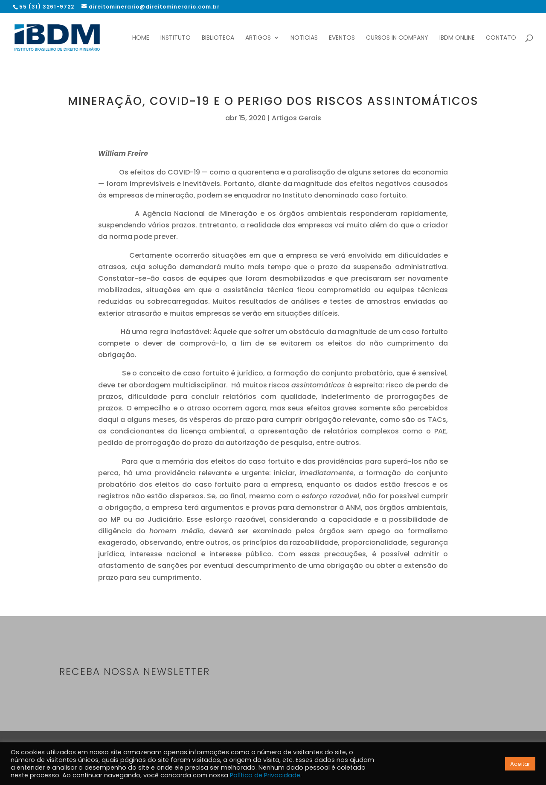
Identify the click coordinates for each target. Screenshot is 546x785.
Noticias (304, 38)
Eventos (342, 38)
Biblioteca (218, 38)
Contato (501, 38)
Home (140, 38)
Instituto (175, 38)
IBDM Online (457, 38)
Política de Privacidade (265, 775)
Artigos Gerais (296, 118)
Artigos (258, 38)
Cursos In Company (397, 38)
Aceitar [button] (520, 764)
